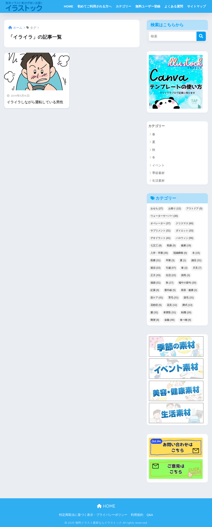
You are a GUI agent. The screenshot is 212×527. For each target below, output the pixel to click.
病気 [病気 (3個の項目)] (185, 275)
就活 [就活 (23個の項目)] (156, 268)
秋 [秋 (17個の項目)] (169, 282)
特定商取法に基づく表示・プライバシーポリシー (93, 515)
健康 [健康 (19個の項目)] (186, 245)
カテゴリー (123, 6)
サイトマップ (196, 6)
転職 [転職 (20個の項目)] (186, 312)
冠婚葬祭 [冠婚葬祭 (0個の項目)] (180, 253)
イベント (158, 165)
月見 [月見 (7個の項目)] (197, 268)
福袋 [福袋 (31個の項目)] (156, 282)
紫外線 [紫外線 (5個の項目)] (170, 290)
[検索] (201, 36)
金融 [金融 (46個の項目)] (169, 320)
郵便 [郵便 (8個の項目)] (155, 320)
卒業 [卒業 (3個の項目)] (170, 260)
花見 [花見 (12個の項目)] (172, 305)
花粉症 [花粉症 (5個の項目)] (156, 305)
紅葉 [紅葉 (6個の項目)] (155, 290)
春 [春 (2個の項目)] (184, 268)
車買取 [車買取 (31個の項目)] (169, 312)
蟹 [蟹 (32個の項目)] (154, 312)
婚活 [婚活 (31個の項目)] (196, 260)
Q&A (150, 515)
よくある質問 (173, 6)
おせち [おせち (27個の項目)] (157, 208)
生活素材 (158, 180)
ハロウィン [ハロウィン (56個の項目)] (184, 238)
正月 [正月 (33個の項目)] (156, 275)
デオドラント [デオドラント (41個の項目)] (161, 238)
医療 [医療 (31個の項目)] (156, 260)
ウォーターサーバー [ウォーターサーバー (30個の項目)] (164, 216)
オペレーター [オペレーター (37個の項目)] (161, 223)
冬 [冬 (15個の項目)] (196, 253)
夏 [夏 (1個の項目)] (183, 260)
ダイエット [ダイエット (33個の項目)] (184, 230)
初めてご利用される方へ (94, 6)
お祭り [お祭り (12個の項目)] (174, 208)
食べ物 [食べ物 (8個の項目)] (185, 320)
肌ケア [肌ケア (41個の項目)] (157, 297)
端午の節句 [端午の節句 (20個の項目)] (187, 282)
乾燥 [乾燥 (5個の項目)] (171, 245)
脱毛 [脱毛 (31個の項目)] (189, 297)
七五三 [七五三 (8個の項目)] (156, 245)
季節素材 (158, 173)
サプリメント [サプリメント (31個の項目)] (161, 230)
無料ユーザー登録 (147, 6)
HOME (68, 6)
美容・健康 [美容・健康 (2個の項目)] (189, 290)
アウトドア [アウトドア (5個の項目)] (194, 208)
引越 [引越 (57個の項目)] (171, 268)
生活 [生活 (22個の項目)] (171, 275)
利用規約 (137, 515)
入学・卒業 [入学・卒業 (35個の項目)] (159, 253)
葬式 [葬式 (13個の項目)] (187, 305)
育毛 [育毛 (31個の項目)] (173, 297)
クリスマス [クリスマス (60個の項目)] (184, 223)
